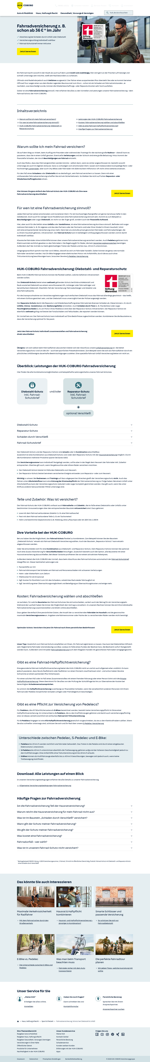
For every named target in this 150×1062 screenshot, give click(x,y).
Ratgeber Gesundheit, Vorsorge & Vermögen (33, 1040)
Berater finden (98, 5)
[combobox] (120, 12)
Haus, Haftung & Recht (47, 13)
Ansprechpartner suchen (113, 1009)
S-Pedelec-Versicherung (93, 723)
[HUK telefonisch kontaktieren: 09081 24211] (62, 5)
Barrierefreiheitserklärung (73, 1059)
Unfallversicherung (104, 348)
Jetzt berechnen (28, 51)
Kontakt (113, 5)
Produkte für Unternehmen (27, 1049)
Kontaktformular (71, 1006)
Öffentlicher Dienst (24, 1046)
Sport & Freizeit (47, 1021)
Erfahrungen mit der (69, 1048)
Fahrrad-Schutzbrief (120, 559)
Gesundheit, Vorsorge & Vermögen (77, 13)
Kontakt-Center (62, 1037)
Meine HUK (60, 1034)
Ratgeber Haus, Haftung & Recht (29, 1037)
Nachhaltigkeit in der (31, 1051)
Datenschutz (33, 1059)
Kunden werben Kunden (65, 1046)
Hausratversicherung (108, 455)
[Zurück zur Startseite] (25, 5)
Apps (58, 1051)
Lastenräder (33, 169)
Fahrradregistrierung (60, 650)
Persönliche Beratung (64, 1040)
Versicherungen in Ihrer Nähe (28, 1043)
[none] (35, 896)
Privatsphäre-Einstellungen (52, 1059)
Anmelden (127, 5)
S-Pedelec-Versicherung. (77, 256)
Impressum (21, 1059)
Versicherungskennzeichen (104, 243)
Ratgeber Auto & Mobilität (27, 1034)
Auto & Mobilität (25, 13)
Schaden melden (80, 5)
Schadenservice (62, 1043)
